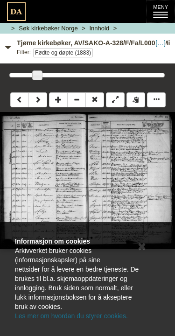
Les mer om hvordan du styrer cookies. (71, 316)
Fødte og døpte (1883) (63, 52)
